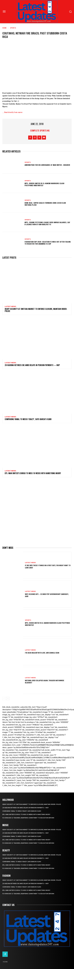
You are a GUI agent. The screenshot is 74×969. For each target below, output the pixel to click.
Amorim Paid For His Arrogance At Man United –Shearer (47, 165)
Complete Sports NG (40, 130)
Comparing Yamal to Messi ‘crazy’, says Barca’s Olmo (28, 419)
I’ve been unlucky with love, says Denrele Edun (42, 652)
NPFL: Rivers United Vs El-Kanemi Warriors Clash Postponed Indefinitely (44, 184)
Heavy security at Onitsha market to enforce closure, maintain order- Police (36, 310)
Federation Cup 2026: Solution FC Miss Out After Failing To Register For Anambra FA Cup (48, 242)
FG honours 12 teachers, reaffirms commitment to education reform (28, 818)
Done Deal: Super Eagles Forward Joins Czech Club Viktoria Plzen (45, 204)
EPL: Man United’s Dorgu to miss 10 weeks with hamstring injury (33, 473)
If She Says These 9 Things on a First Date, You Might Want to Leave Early (48, 566)
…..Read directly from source (12, 112)
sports (13, 27)
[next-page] (7, 698)
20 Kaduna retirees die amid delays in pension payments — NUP (32, 365)
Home (4, 27)
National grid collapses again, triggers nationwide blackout (44, 681)
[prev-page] (3, 698)
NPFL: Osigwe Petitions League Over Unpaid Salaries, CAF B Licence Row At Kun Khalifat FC (47, 223)
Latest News (10, 306)
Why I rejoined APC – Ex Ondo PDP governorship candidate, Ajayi (47, 595)
